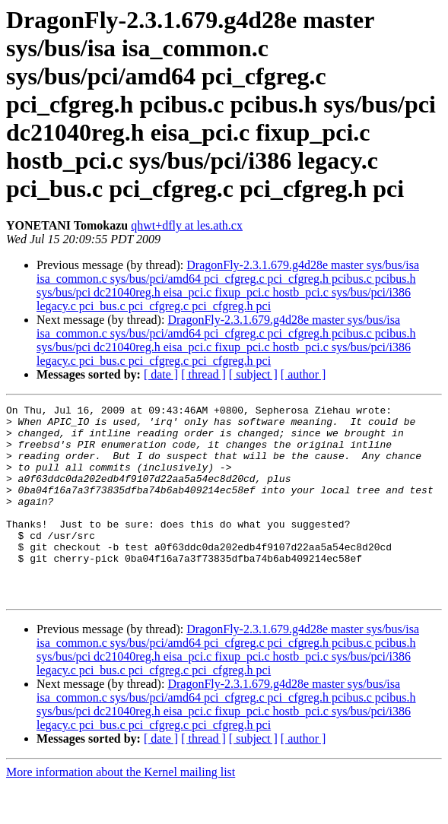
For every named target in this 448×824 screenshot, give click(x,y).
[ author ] (303, 374)
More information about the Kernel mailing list (120, 810)
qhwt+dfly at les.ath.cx (187, 225)
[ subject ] (253, 374)
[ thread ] (203, 374)
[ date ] (161, 374)
